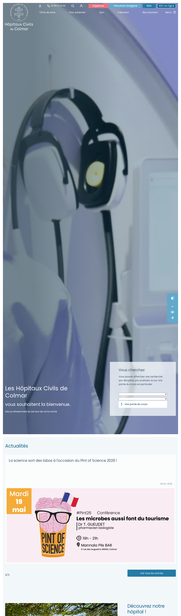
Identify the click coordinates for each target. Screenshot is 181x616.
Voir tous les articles (151, 573)
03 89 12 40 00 (56, 5)
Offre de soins (47, 12)
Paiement (123, 12)
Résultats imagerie (125, 5)
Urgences (98, 5)
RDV (149, 5)
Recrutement (150, 12)
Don (101, 12)
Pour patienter (77, 12)
